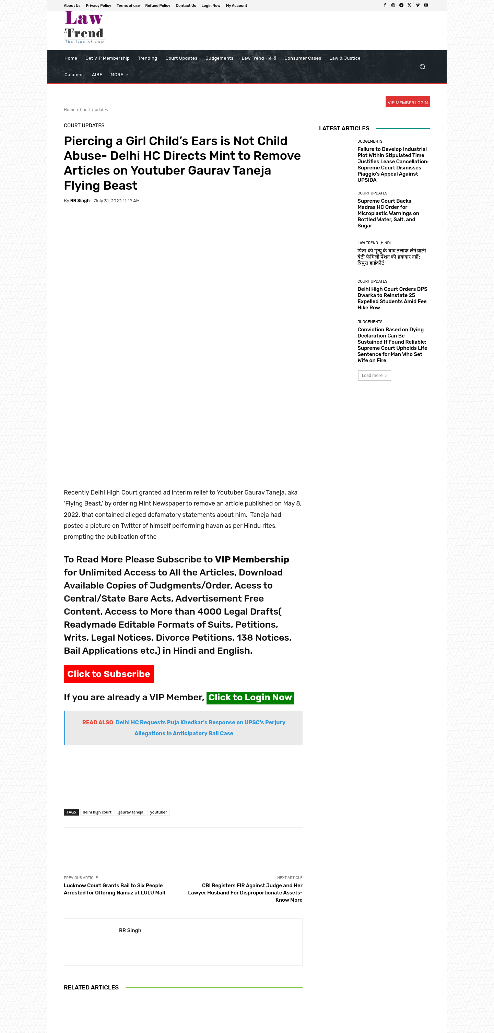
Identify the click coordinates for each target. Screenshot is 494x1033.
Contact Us (364, 1027)
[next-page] (79, 999)
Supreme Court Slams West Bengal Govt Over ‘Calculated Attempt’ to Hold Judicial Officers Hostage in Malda (183, 967)
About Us (242, 1027)
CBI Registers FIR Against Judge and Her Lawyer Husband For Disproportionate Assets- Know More (245, 788)
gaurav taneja (130, 707)
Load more (375, 375)
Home (69, 109)
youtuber (158, 707)
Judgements (370, 141)
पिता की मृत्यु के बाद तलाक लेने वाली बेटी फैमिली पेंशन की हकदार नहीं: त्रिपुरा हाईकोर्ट (391, 257)
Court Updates (94, 109)
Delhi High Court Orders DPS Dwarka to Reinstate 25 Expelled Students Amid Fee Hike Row (392, 298)
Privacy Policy (270, 1027)
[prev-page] (68, 999)
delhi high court (97, 707)
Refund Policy (334, 1027)
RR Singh (80, 200)
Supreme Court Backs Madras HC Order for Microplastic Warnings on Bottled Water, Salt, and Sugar (388, 213)
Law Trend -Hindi (374, 243)
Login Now (391, 1027)
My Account (419, 1027)
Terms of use (302, 1027)
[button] (422, 67)
